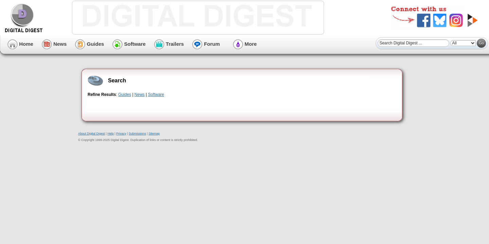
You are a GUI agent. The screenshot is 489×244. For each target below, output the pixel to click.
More (245, 44)
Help (110, 133)
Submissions (137, 133)
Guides (89, 44)
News (54, 44)
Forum (206, 44)
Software (129, 44)
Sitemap (154, 133)
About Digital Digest (91, 133)
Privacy (121, 133)
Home (20, 44)
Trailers (169, 44)
